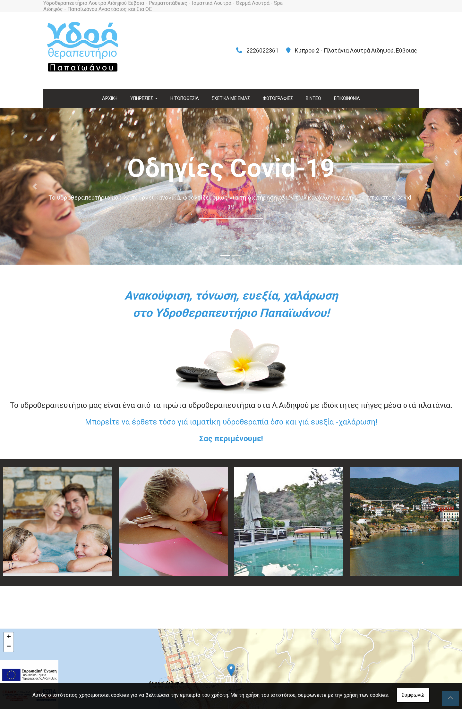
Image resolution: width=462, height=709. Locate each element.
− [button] (9, 647)
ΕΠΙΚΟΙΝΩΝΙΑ (347, 98)
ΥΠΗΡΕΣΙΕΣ (142, 98)
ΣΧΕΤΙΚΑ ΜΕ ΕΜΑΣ (231, 98)
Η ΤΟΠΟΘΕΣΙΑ (184, 98)
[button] (34, 186)
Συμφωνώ (413, 695)
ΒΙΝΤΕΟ (313, 98)
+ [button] (9, 637)
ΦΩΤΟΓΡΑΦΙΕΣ (278, 98)
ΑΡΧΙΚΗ (109, 98)
